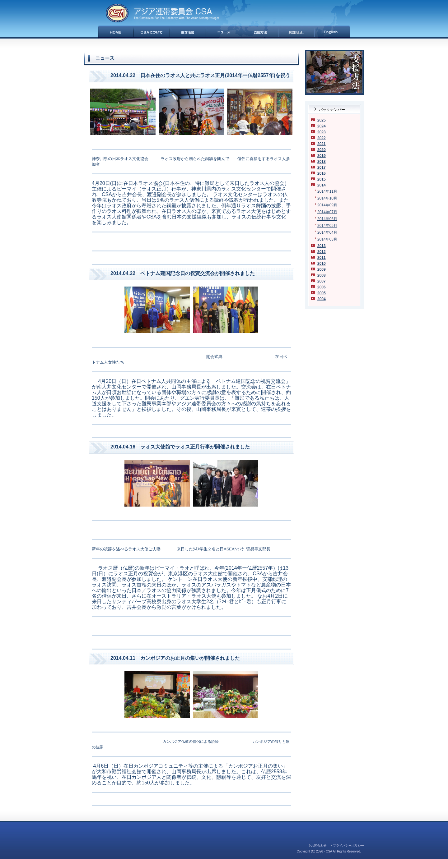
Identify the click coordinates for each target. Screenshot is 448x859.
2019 (321, 156)
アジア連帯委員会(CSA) (162, 13)
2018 (321, 161)
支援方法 (260, 32)
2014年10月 (327, 198)
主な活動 (188, 32)
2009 (321, 269)
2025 (321, 120)
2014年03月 (327, 239)
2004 (321, 299)
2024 (321, 126)
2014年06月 (327, 219)
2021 (321, 144)
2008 (321, 275)
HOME (116, 32)
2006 (321, 287)
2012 (321, 252)
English (332, 32)
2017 (321, 167)
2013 (321, 246)
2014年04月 (327, 232)
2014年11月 (327, 191)
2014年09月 (327, 205)
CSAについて (152, 32)
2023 (321, 132)
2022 (321, 138)
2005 (321, 293)
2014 (321, 185)
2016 (321, 173)
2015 (321, 179)
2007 (321, 281)
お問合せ (296, 32)
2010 (321, 263)
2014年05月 (327, 225)
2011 (321, 257)
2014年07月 (327, 212)
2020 (321, 150)
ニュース (224, 32)
